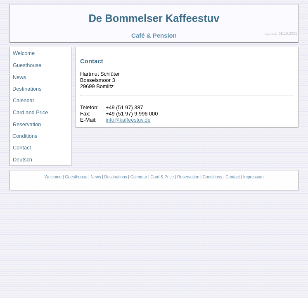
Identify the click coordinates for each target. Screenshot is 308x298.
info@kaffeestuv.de (128, 120)
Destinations (26, 89)
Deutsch (22, 159)
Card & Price (162, 177)
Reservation (27, 124)
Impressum (253, 177)
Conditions (24, 136)
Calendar (23, 100)
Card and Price (30, 112)
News (19, 77)
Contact (22, 147)
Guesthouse (27, 65)
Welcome (24, 53)
